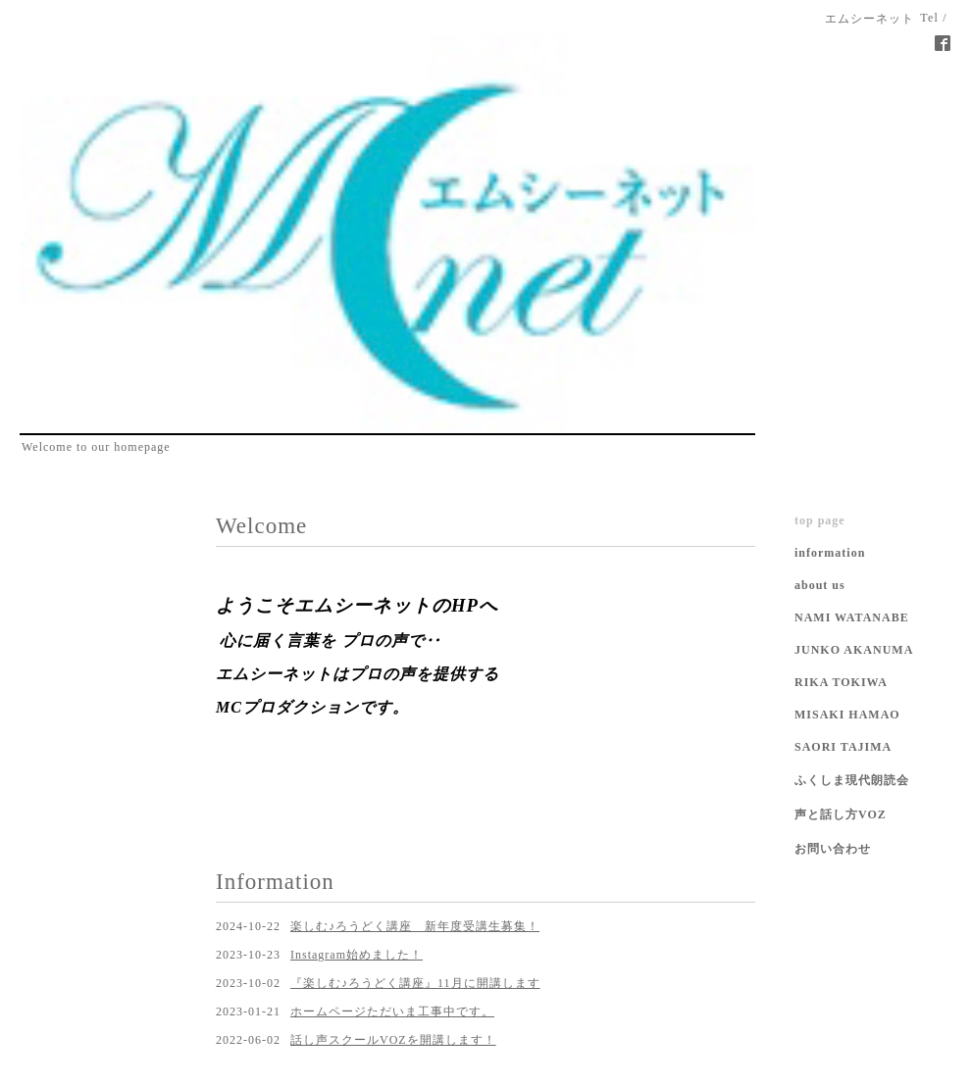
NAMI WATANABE (851, 617)
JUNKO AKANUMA (853, 650)
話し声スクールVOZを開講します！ (393, 1040)
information (829, 553)
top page (819, 520)
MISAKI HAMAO (847, 714)
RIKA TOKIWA (841, 682)
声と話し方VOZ (840, 814)
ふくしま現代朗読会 (851, 780)
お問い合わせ (832, 849)
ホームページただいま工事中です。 (392, 1011)
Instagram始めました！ (356, 955)
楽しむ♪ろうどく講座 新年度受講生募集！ (414, 926)
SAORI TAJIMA (843, 747)
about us (819, 585)
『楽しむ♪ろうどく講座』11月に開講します (415, 983)
